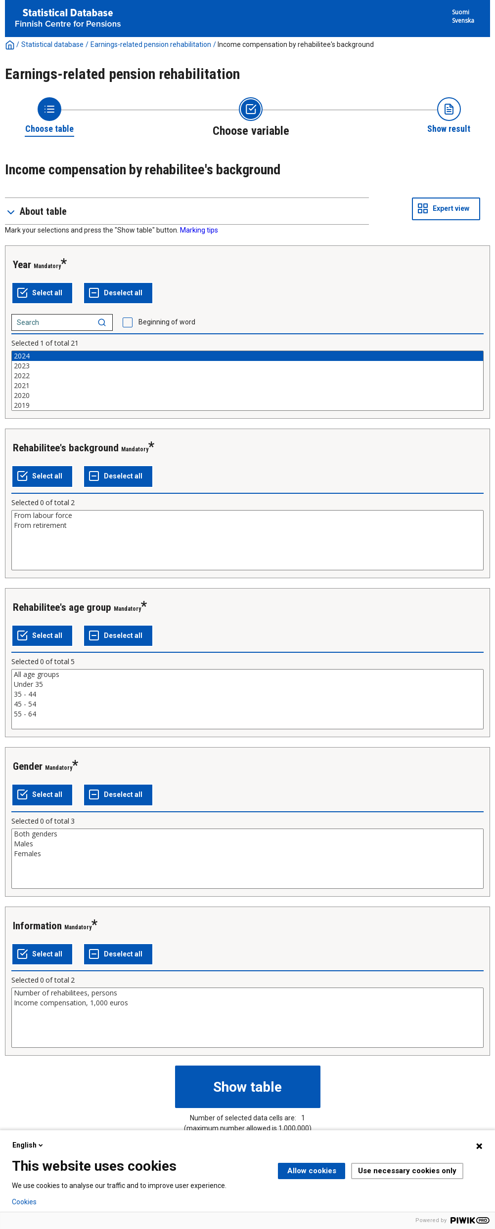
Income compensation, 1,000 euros (247, 1003)
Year (22, 265)
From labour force (247, 515)
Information (37, 926)
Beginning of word (166, 322)
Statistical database (52, 44)
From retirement (247, 525)
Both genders (247, 834)
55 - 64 (247, 714)
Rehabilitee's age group (62, 607)
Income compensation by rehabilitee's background (296, 44)
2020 (247, 395)
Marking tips (199, 230)
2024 (247, 356)
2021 (247, 386)
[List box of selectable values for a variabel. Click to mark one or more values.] (247, 381)
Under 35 (247, 684)
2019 (247, 405)
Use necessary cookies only (407, 1170)
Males (247, 844)
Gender (28, 766)
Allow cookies (311, 1170)
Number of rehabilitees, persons (247, 993)
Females (247, 854)
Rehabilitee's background (66, 448)
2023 (247, 366)
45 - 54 (247, 704)
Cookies (24, 1202)
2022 (247, 376)
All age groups (247, 674)
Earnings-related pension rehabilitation (150, 44)
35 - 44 (247, 694)
